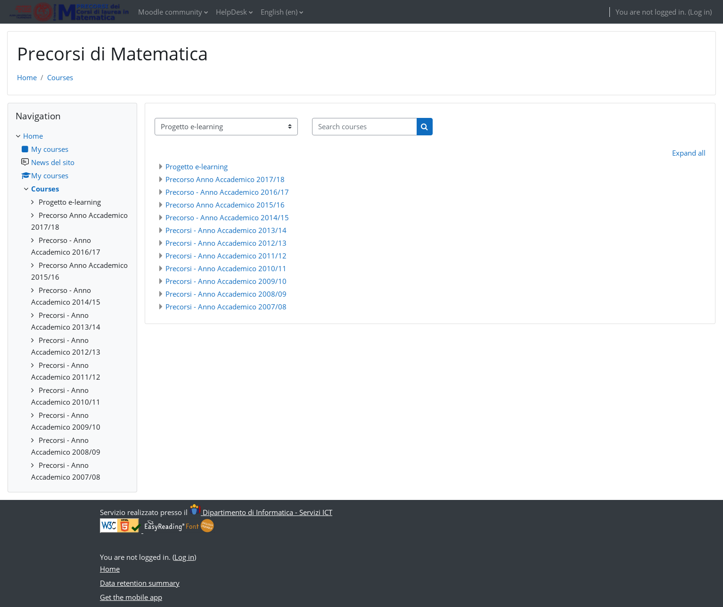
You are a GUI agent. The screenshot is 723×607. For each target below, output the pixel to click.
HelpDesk (231, 12)
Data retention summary (140, 583)
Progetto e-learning (196, 166)
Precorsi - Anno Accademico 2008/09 (226, 294)
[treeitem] (72, 306)
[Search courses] (364, 126)
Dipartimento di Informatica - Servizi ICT (260, 512)
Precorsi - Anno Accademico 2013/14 (226, 230)
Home (27, 77)
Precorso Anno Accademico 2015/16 (225, 204)
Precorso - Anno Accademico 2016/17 (227, 192)
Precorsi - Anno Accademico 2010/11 (226, 268)
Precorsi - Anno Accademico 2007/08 (226, 306)
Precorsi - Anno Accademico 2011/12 (226, 255)
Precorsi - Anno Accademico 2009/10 (226, 281)
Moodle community (170, 12)
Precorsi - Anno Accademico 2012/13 (226, 243)
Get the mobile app (131, 597)
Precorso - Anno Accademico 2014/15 (227, 217)
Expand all (689, 153)
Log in (700, 12)
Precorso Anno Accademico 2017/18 (225, 179)
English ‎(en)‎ (279, 12)
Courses (60, 77)
